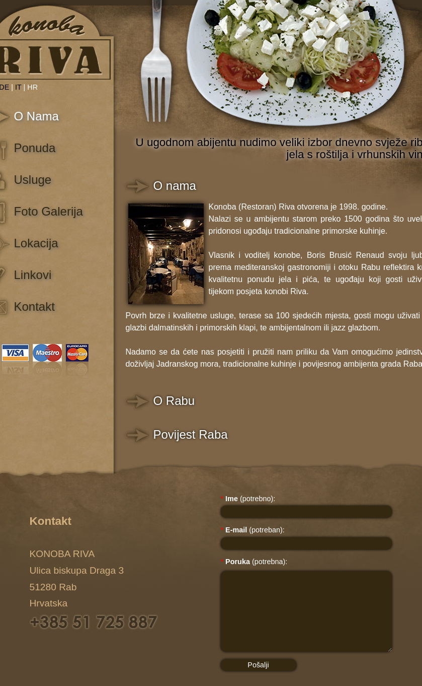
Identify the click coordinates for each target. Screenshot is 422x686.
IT (18, 87)
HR (32, 87)
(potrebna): (254, 562)
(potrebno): (248, 499)
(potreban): (253, 530)
